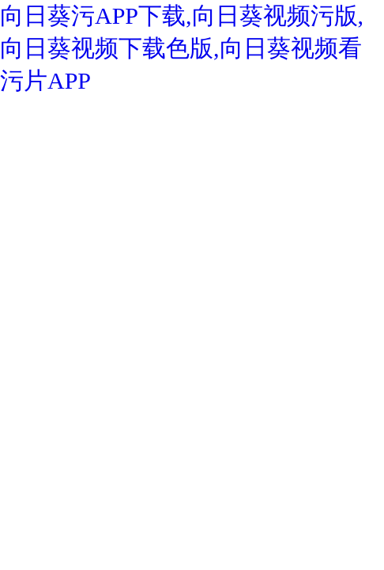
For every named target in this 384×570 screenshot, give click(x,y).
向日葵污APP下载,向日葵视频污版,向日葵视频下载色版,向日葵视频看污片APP (181, 47)
